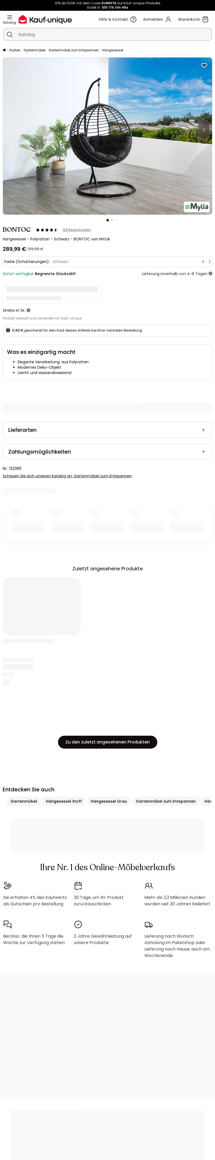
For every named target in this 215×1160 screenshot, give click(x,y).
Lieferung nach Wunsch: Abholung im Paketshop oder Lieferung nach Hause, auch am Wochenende (177, 946)
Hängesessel (112, 50)
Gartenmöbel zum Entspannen (74, 50)
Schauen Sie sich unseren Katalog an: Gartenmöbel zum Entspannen (67, 476)
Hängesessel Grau (109, 801)
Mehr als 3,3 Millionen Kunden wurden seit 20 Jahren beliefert (177, 900)
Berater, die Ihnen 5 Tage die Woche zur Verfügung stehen (34, 939)
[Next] (204, 129)
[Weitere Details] (210, 273)
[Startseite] (4, 50)
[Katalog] (9, 17)
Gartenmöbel (34, 50)
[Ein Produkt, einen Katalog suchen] (9, 34)
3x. (22, 310)
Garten (14, 50)
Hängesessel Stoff (64, 801)
